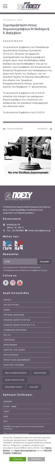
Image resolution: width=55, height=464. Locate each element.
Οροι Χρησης (11, 355)
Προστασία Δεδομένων (25, 450)
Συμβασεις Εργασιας (15, 330)
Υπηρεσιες (9, 340)
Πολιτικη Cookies (14, 365)
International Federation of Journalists (19, 245)
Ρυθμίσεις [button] (17, 453)
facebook (6, 283)
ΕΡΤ (6, 421)
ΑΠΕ (6, 416)
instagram (13, 283)
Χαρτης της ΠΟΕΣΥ (14, 350)
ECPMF (24, 427)
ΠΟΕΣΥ (29, 6)
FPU (16, 434)
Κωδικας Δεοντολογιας (17, 320)
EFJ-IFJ (7, 335)
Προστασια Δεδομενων (17, 360)
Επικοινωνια (10, 345)
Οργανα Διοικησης (14, 315)
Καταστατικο (11, 305)
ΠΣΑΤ (7, 411)
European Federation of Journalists (7, 245)
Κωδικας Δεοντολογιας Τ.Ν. (19, 325)
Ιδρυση (7, 300)
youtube (20, 283)
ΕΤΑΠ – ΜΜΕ (10, 406)
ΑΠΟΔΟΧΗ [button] (17, 459)
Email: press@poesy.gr (39, 230)
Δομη (7, 310)
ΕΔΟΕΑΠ (8, 401)
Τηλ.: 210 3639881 (15, 230)
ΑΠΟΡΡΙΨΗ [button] (36, 459)
